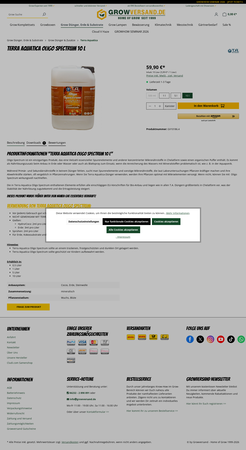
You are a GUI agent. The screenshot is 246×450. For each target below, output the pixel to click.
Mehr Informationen (177, 213)
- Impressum (123, 236)
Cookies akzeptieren (166, 221)
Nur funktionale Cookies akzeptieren (126, 221)
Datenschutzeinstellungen (83, 221)
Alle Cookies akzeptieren (123, 229)
